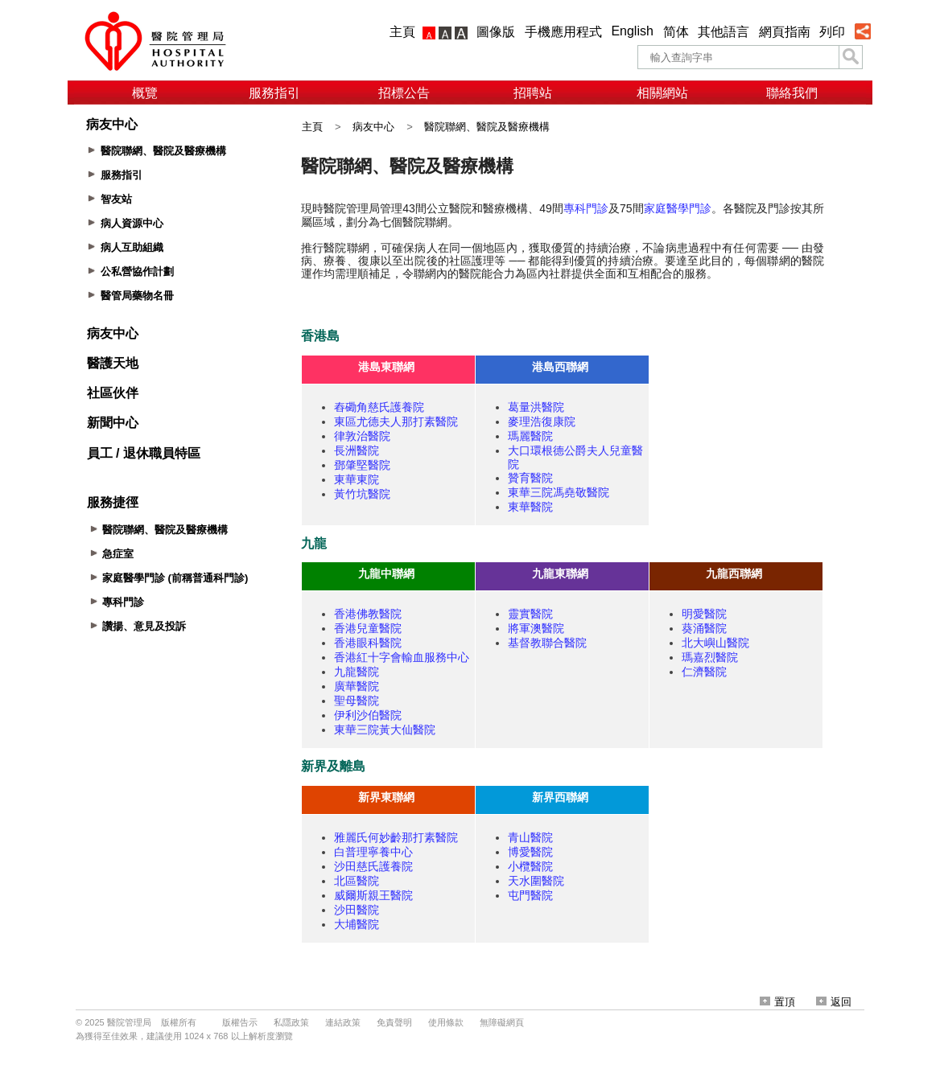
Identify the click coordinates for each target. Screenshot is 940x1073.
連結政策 (343, 1022)
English (632, 31)
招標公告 (404, 93)
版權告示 (240, 1022)
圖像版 (495, 32)
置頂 (777, 1002)
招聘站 (532, 93)
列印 (832, 32)
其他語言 (723, 32)
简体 (676, 32)
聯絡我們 (792, 93)
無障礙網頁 (502, 1022)
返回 (833, 1002)
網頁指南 (784, 32)
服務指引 (274, 93)
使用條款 (446, 1022)
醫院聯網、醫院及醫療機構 (487, 127)
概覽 (145, 93)
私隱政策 (291, 1022)
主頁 (402, 32)
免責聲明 (394, 1022)
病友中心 (373, 127)
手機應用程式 (563, 32)
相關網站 (662, 93)
